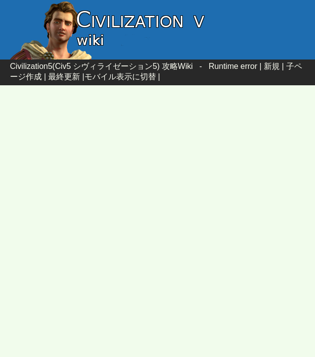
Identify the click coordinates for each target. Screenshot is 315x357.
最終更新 (64, 76)
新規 (272, 66)
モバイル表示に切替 (120, 76)
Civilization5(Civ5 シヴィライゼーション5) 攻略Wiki (101, 66)
